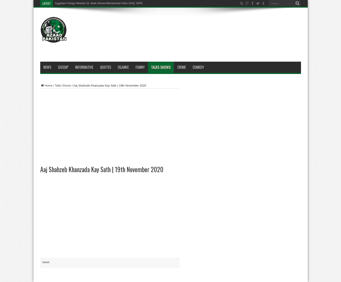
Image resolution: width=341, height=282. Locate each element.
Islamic (123, 67)
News (47, 67)
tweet (45, 262)
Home (46, 85)
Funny (140, 67)
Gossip (63, 67)
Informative (84, 67)
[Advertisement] (219, 25)
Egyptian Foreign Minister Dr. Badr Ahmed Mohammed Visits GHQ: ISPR (99, 3)
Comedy (198, 67)
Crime (181, 67)
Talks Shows (161, 67)
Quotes (105, 67)
